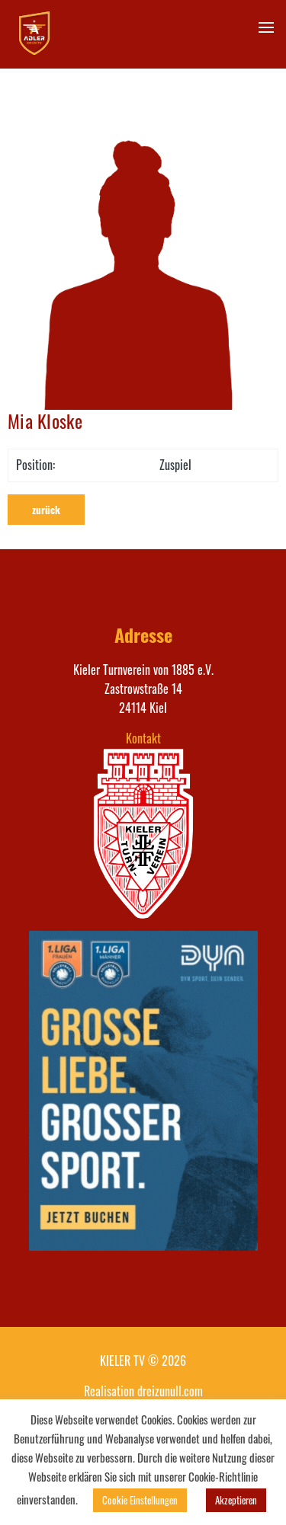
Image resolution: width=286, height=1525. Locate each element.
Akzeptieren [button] (236, 1499)
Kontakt (143, 738)
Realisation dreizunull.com (143, 1391)
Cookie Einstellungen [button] (140, 1499)
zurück (46, 509)
